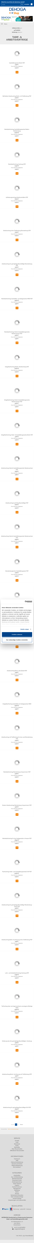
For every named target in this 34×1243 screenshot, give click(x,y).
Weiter (21, 1124)
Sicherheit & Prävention (17, 1195)
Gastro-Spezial (17, 1183)
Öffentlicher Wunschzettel (17, 1150)
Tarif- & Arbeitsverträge (17, 1196)
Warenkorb (17, 1144)
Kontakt (17, 1140)
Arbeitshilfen (17, 1175)
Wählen (17, 32)
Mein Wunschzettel (17, 1149)
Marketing (17, 1190)
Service (17, 1193)
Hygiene (17, 1185)
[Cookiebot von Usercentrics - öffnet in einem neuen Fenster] (25, 602)
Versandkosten (29, 1235)
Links (17, 1142)
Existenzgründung (17, 1182)
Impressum (17, 1159)
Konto (17, 1145)
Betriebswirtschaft (17, 1178)
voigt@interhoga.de (19, 1229)
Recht (17, 1192)
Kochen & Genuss (17, 1187)
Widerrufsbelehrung (17, 1165)
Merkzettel (17, 1147)
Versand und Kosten (17, 1163)
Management (17, 1188)
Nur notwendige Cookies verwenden (17, 640)
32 (17, 28)
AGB (17, 1160)
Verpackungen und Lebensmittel (17, 1200)
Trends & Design (17, 1198)
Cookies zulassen (17, 634)
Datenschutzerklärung (17, 1162)
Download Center (17, 1180)
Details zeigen (24, 629)
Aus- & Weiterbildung (17, 1177)
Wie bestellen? (17, 1167)
